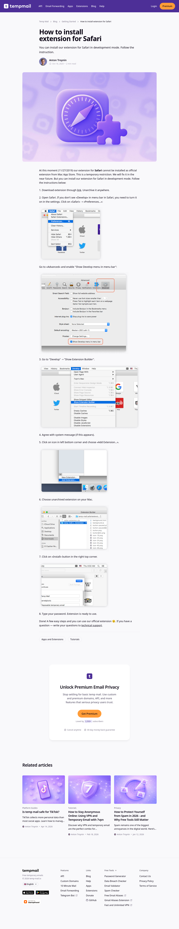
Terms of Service (148, 885)
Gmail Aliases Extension (118, 900)
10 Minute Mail (68, 885)
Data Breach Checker (115, 881)
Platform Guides (29, 808)
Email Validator (112, 885)
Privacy (117, 808)
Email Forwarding (55, 6)
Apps (70, 6)
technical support (91, 625)
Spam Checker (112, 890)
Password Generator (115, 876)
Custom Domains (70, 881)
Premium (167, 6)
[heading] (43, 812)
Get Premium (89, 713)
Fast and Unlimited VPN (118, 905)
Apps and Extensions (52, 639)
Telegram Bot (69, 895)
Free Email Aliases (115, 895)
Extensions (82, 6)
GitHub (91, 900)
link (79, 190)
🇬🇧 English (30, 884)
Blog (93, 6)
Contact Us (145, 876)
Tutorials (74, 639)
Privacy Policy (146, 881)
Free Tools (110, 870)
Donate (90, 895)
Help (101, 6)
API (40, 6)
